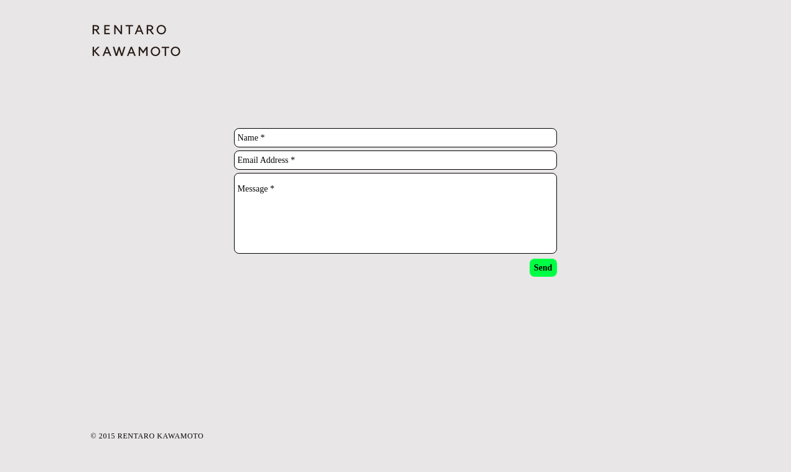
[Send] (543, 268)
